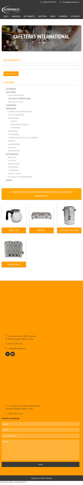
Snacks (53, 16)
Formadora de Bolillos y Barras (23, 137)
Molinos (12, 147)
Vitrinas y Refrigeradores (20, 177)
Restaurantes (29, 16)
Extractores (14, 164)
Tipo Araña (15, 127)
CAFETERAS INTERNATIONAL (19, 98)
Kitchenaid (13, 167)
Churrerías (63, 16)
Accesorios (75, 16)
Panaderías (16, 16)
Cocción (11, 160)
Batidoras (12, 131)
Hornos (11, 141)
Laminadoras (14, 144)
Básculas (12, 157)
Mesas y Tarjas (14, 173)
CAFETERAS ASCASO (16, 95)
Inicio (6, 16)
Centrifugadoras (16, 115)
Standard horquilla (19, 124)
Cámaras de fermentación (20, 111)
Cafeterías (42, 16)
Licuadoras (13, 170)
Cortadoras (13, 134)
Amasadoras (13, 118)
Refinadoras (14, 151)
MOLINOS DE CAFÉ (15, 102)
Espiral (13, 121)
